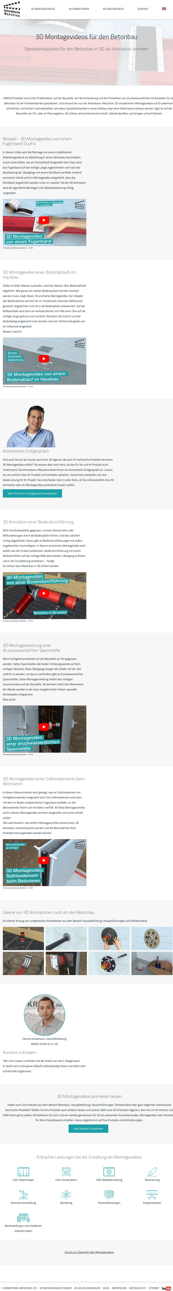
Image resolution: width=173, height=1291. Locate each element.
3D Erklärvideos (113, 9)
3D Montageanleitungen (55, 1288)
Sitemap (154, 1288)
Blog (106, 1288)
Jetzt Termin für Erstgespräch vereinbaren (32, 493)
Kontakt (143, 9)
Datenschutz (137, 1288)
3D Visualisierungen (87, 1288)
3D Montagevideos (43, 9)
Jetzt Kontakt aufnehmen (88, 1128)
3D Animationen (79, 9)
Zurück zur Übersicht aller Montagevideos (89, 1252)
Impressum (119, 1288)
